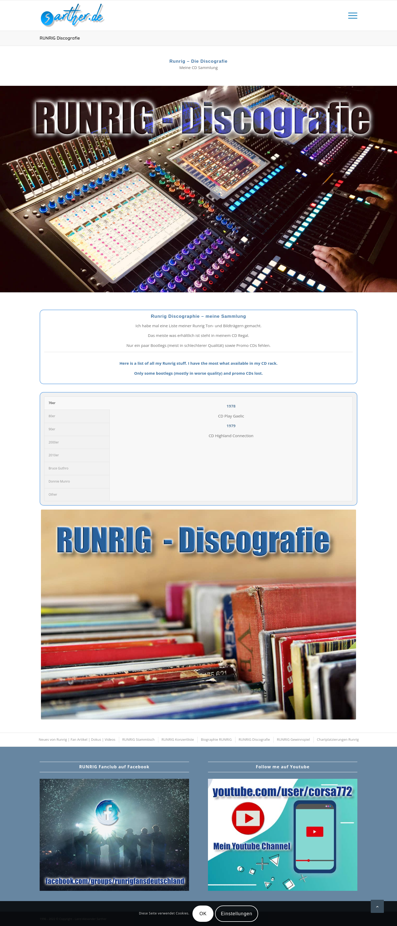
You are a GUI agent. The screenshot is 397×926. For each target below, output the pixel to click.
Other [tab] (53, 494)
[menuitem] (351, 15)
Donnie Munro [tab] (59, 481)
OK (203, 913)
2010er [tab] (54, 455)
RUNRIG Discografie (60, 38)
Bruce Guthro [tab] (58, 468)
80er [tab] (52, 416)
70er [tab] (52, 403)
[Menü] (351, 15)
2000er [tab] (54, 442)
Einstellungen (236, 913)
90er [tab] (52, 429)
